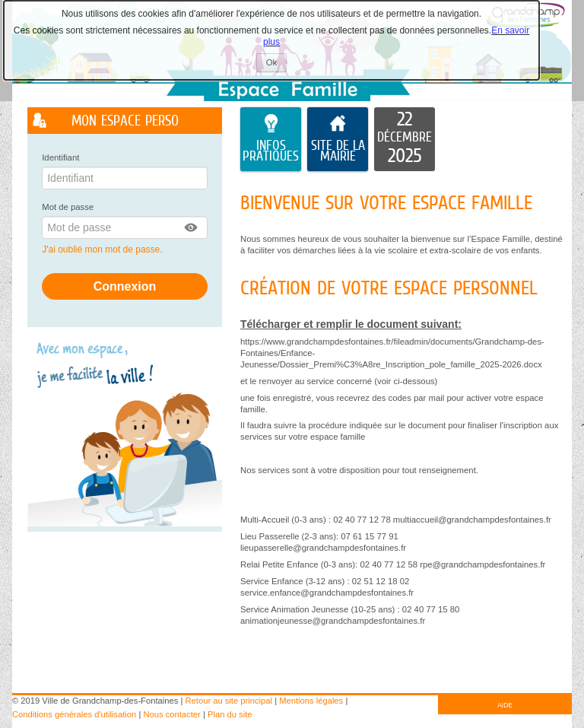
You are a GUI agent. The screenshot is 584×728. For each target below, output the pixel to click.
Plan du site (230, 714)
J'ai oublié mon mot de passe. (103, 249)
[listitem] (404, 139)
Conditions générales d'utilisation (74, 714)
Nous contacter (172, 714)
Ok (276, 64)
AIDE (505, 705)
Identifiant (60, 157)
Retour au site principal (229, 700)
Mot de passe (68, 206)
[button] (191, 227)
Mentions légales (311, 700)
